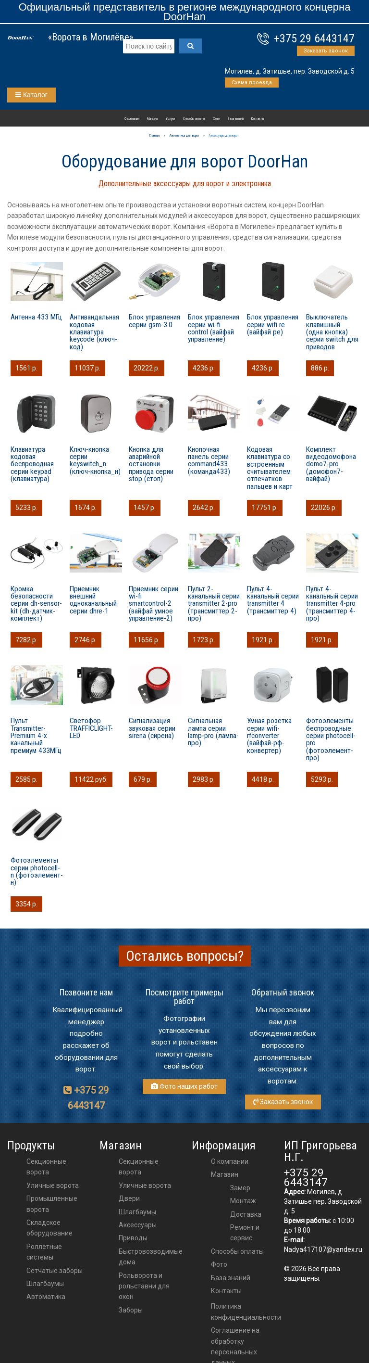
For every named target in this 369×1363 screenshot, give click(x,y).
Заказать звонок (326, 51)
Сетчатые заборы (54, 1270)
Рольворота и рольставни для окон (144, 1286)
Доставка (245, 1214)
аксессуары (138, 1225)
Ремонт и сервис (244, 1232)
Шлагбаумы (45, 1283)
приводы (133, 1238)
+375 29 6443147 (314, 38)
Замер (240, 1188)
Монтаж (243, 1201)
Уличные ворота (52, 1185)
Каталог (31, 95)
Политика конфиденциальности (246, 1311)
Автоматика (45, 1296)
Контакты (257, 119)
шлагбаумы (137, 1212)
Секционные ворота (46, 1167)
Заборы (131, 1310)
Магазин (152, 119)
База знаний (236, 119)
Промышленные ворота (51, 1204)
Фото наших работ (184, 1086)
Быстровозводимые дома (151, 1257)
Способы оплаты (194, 119)
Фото (216, 119)
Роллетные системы (44, 1252)
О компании (131, 119)
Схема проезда (252, 82)
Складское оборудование (49, 1228)
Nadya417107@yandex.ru (323, 1249)
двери (129, 1198)
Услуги (170, 119)
